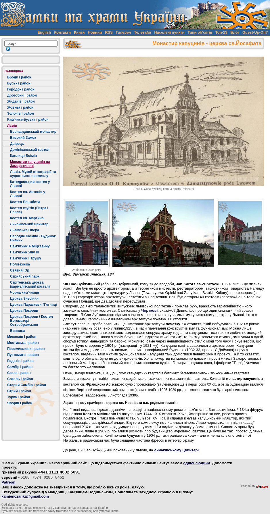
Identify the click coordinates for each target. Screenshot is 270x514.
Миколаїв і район (21, 337)
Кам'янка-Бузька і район (28, 120)
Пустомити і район (23, 355)
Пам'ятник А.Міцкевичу (30, 246)
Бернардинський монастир (33, 132)
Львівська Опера (24, 230)
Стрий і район (19, 391)
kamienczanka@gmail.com (25, 496)
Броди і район (19, 77)
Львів (12, 126)
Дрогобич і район (22, 95)
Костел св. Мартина (27, 218)
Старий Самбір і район (26, 385)
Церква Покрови (24, 311)
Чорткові (149, 310)
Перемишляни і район (26, 349)
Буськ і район (18, 83)
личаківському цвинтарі (176, 450)
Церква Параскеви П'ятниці (33, 305)
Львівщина (13, 71)
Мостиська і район (23, 343)
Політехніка (20, 264)
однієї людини (196, 463)
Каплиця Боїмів (23, 156)
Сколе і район (19, 373)
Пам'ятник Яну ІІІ (24, 252)
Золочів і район (20, 113)
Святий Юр (19, 270)
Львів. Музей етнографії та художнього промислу (33, 174)
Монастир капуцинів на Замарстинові (30, 164)
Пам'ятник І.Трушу (25, 258)
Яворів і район (19, 403)
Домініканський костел (29, 150)
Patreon (8, 482)
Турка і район (18, 397)
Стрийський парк (24, 276)
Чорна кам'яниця (24, 292)
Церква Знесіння (24, 299)
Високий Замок (23, 138)
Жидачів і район (21, 101)
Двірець (17, 144)
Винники (17, 331)
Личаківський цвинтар (29, 224)
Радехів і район (20, 361)
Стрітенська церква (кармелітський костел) (30, 284)
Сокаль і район (20, 379)
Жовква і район (20, 107)
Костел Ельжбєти (25, 202)
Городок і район (21, 89)
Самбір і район (19, 367)
